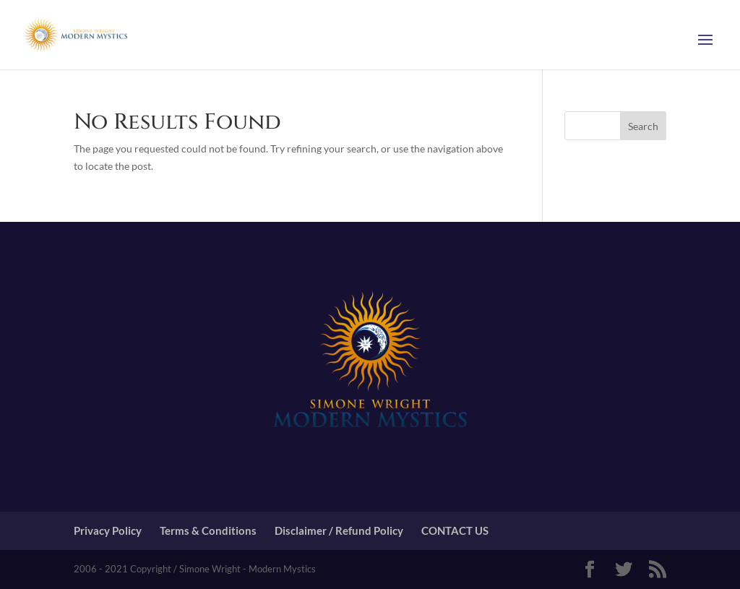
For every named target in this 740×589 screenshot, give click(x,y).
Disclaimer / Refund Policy (339, 530)
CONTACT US (455, 530)
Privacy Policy (108, 530)
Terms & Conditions (208, 530)
